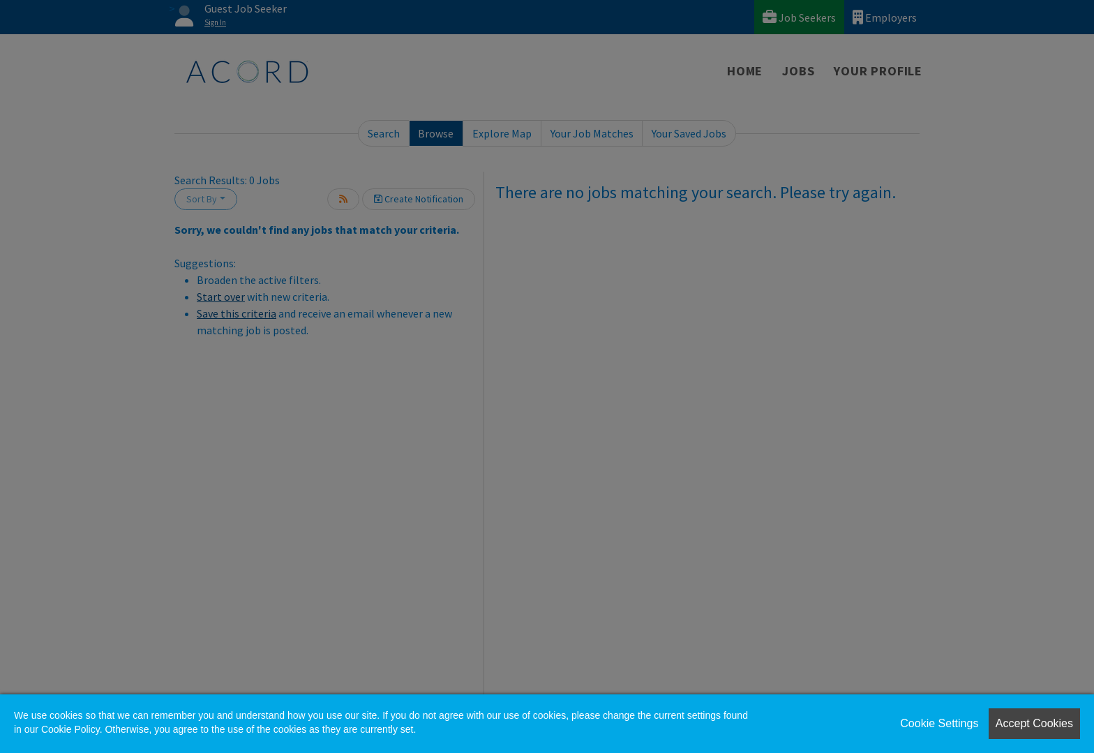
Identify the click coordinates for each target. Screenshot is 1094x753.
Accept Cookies (1034, 723)
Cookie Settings (939, 723)
